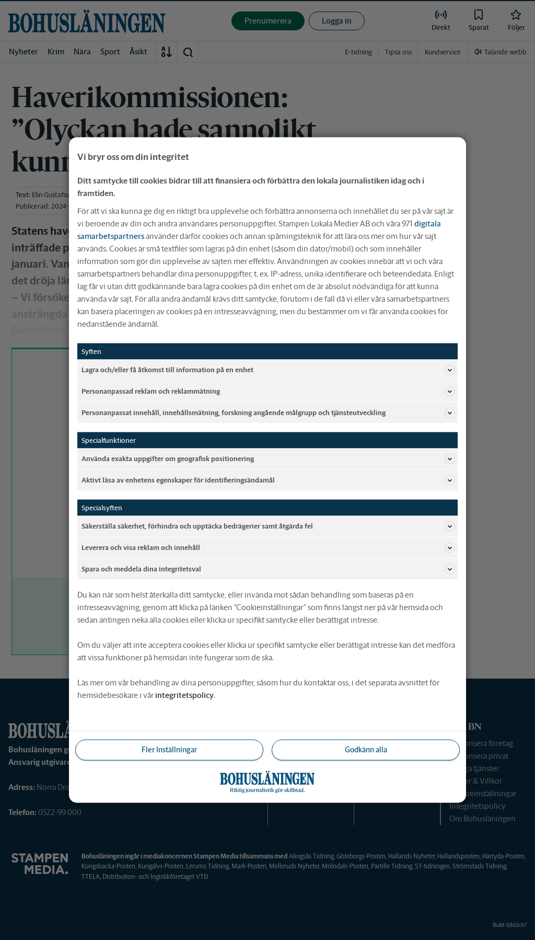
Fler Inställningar (169, 749)
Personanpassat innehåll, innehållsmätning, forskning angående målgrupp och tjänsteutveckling (268, 413)
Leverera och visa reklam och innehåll (268, 548)
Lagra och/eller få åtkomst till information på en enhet (268, 370)
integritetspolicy (184, 695)
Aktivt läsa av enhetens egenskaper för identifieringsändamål (268, 480)
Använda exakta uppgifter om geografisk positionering (268, 459)
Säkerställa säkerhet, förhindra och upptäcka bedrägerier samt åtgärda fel (268, 526)
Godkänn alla (366, 749)
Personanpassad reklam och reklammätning (268, 391)
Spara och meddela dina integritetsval (268, 569)
